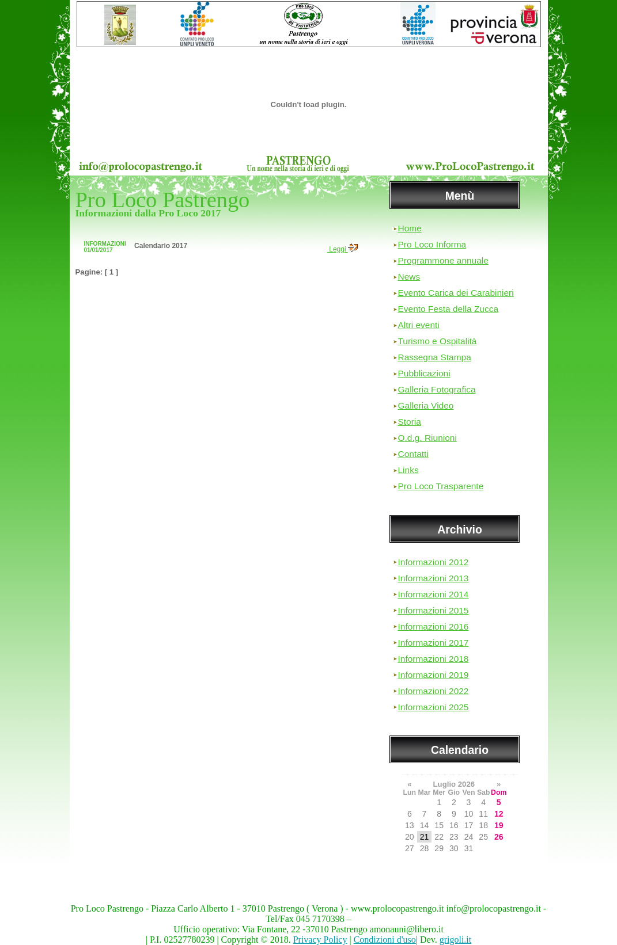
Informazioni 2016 (433, 626)
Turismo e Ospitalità (437, 341)
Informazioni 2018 (433, 659)
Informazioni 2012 (433, 562)
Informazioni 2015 (433, 610)
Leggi (342, 249)
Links (408, 470)
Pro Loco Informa (432, 244)
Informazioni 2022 (433, 691)
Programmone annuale (443, 260)
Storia (409, 421)
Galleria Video (426, 405)
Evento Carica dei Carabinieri (456, 293)
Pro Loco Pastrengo (162, 200)
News (409, 276)
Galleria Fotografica (437, 389)
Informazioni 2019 (433, 675)
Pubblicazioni (424, 373)
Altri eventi (419, 325)
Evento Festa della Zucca (448, 309)
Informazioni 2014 (433, 594)
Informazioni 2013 (433, 578)
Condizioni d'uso (385, 939)
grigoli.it (456, 939)
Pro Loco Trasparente (441, 486)
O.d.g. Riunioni (427, 438)
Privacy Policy (320, 939)
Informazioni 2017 (433, 642)
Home (410, 228)
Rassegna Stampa (434, 357)
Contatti (413, 454)
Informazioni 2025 (433, 707)
